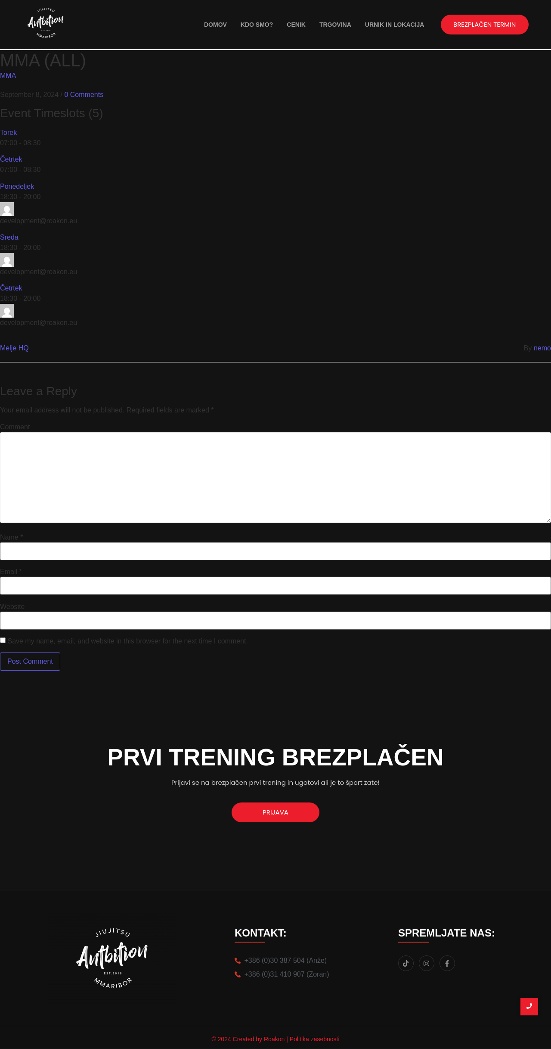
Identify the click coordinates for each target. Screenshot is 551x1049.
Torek (8, 132)
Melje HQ (14, 348)
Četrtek (11, 159)
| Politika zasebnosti (312, 1039)
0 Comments (83, 94)
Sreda (9, 237)
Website (12, 606)
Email (11, 571)
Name (11, 537)
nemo (542, 348)
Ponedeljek (17, 186)
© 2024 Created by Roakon (248, 1039)
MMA (8, 75)
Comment (15, 427)
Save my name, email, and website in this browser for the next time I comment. (127, 641)
